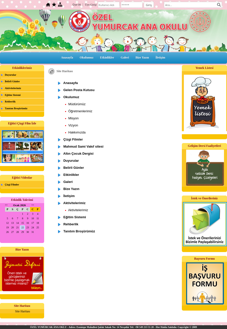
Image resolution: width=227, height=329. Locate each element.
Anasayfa (67, 57)
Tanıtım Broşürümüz (16, 108)
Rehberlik (10, 101)
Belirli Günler (12, 81)
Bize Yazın (142, 57)
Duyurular (10, 74)
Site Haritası (22, 311)
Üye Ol (77, 4)
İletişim (160, 57)
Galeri (125, 57)
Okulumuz (87, 57)
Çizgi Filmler (12, 184)
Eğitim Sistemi (13, 95)
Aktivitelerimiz (13, 88)
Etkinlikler (107, 57)
